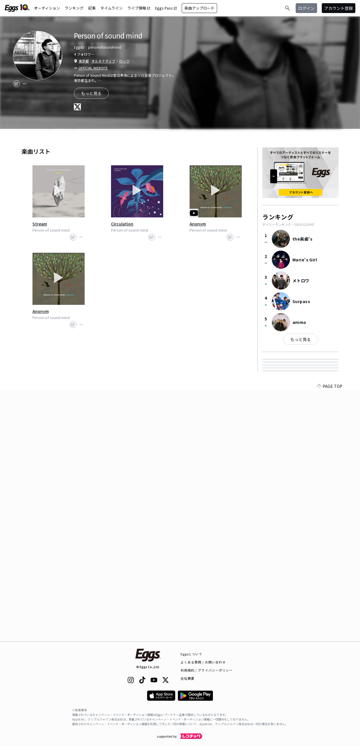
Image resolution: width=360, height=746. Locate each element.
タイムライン (111, 8)
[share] (16, 83)
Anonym (198, 224)
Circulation (122, 224)
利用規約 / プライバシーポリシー (207, 670)
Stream (39, 224)
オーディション (47, 8)
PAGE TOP (329, 638)
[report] (24, 83)
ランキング (74, 8)
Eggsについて (192, 654)
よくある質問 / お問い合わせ (203, 662)
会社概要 (187, 678)
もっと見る (300, 339)
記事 (92, 8)
